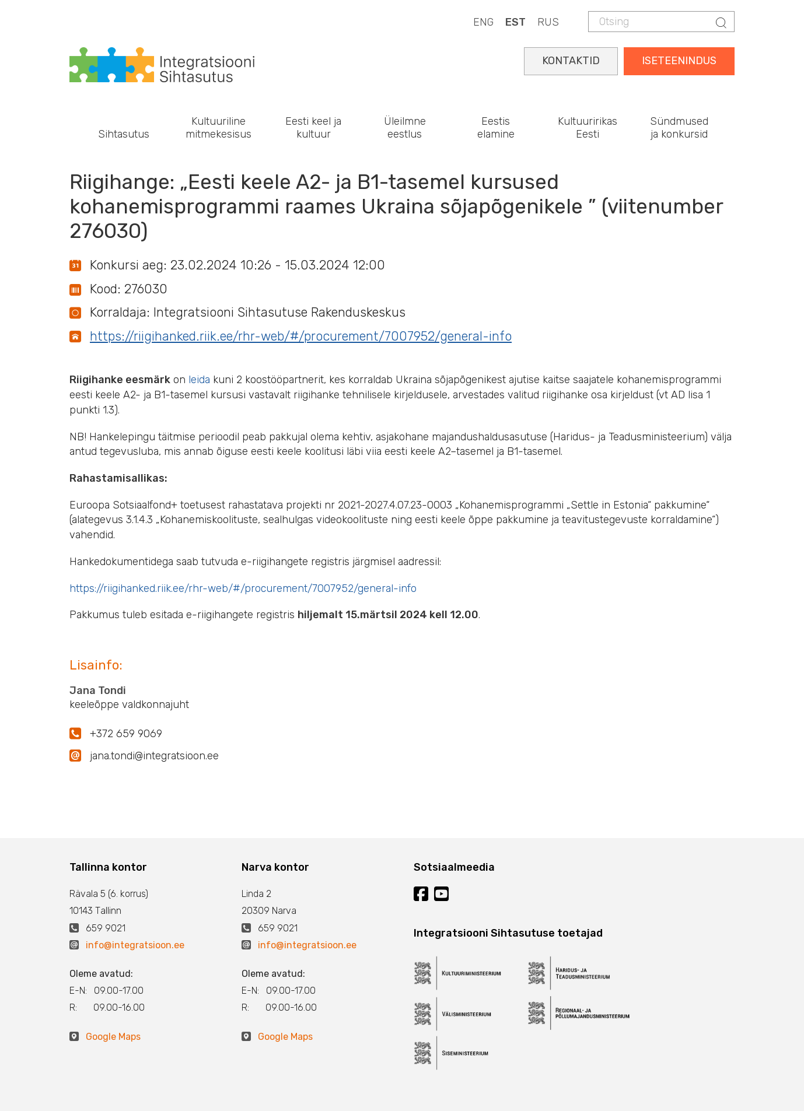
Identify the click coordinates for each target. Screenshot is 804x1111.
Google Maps (113, 1036)
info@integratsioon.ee (135, 945)
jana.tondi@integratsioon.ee (154, 755)
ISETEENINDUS (679, 60)
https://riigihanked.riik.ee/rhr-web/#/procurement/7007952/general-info (301, 336)
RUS (548, 22)
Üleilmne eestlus (405, 128)
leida (200, 379)
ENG (483, 22)
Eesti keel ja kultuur (313, 128)
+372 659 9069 (126, 733)
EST (515, 22)
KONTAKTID (571, 60)
